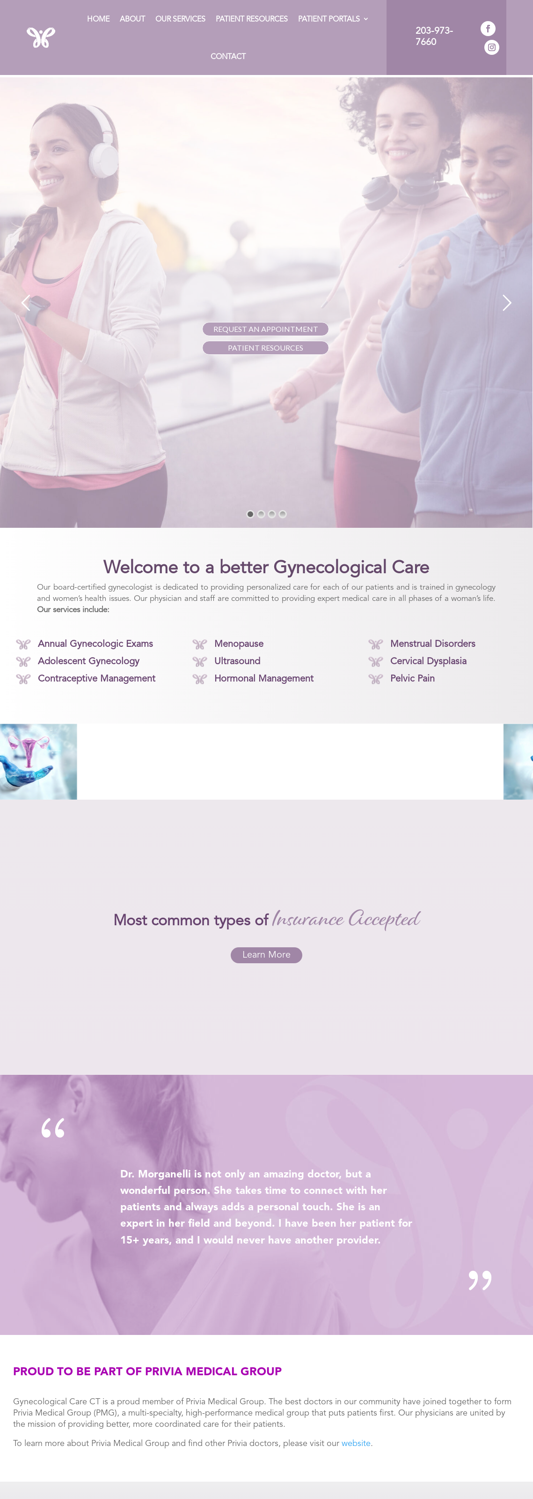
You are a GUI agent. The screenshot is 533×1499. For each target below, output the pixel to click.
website (356, 1441)
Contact (228, 57)
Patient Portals (329, 19)
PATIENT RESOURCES (265, 345)
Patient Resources (252, 19)
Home (98, 19)
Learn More (266, 953)
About (132, 19)
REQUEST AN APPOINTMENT (265, 326)
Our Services (180, 19)
